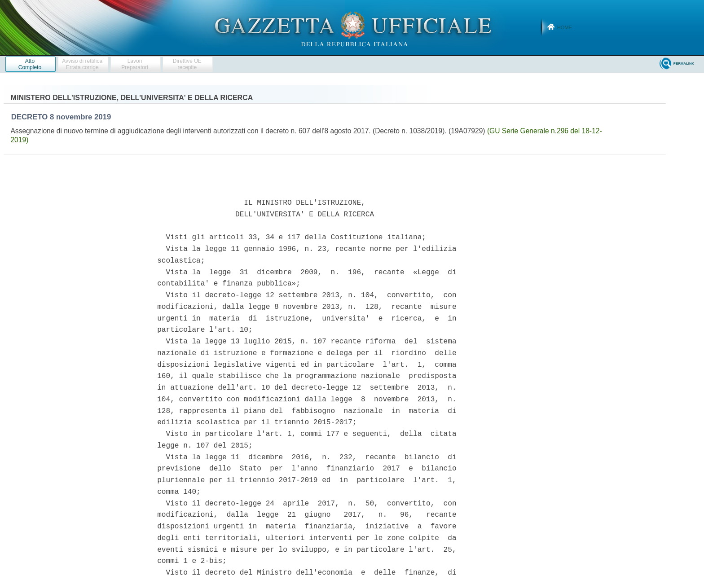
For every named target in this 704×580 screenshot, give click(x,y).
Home (564, 27)
